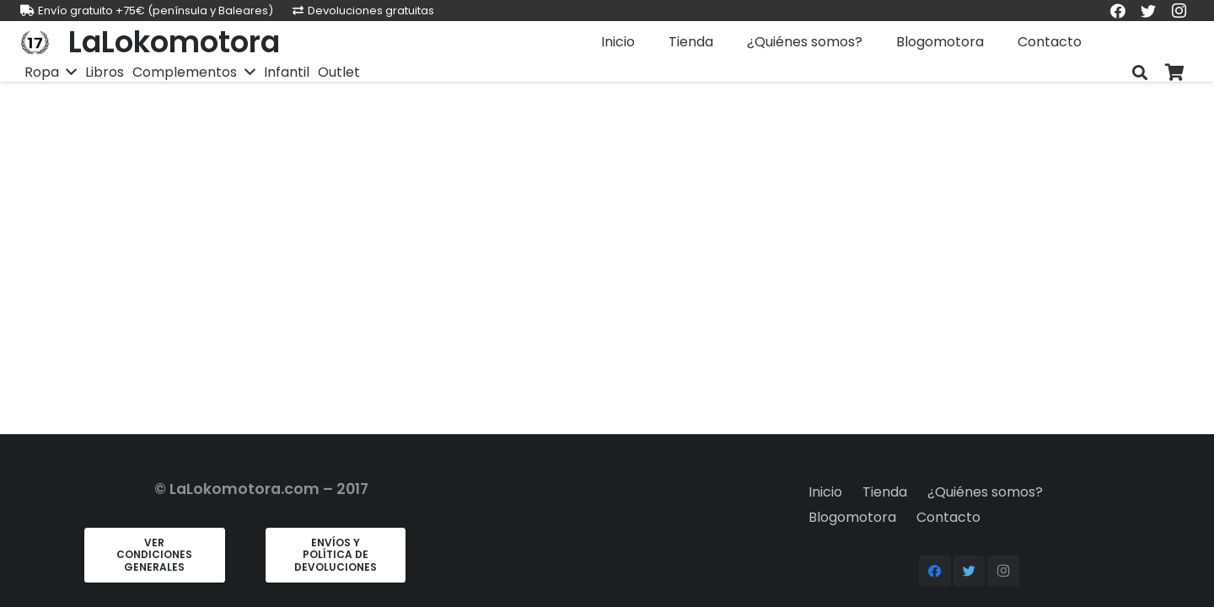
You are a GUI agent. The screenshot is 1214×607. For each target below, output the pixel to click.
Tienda (884, 492)
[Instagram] (1003, 572)
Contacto (948, 517)
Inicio (825, 492)
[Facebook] (935, 572)
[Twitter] (969, 572)
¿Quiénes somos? (985, 492)
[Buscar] (1140, 73)
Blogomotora (852, 517)
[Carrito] (1175, 73)
